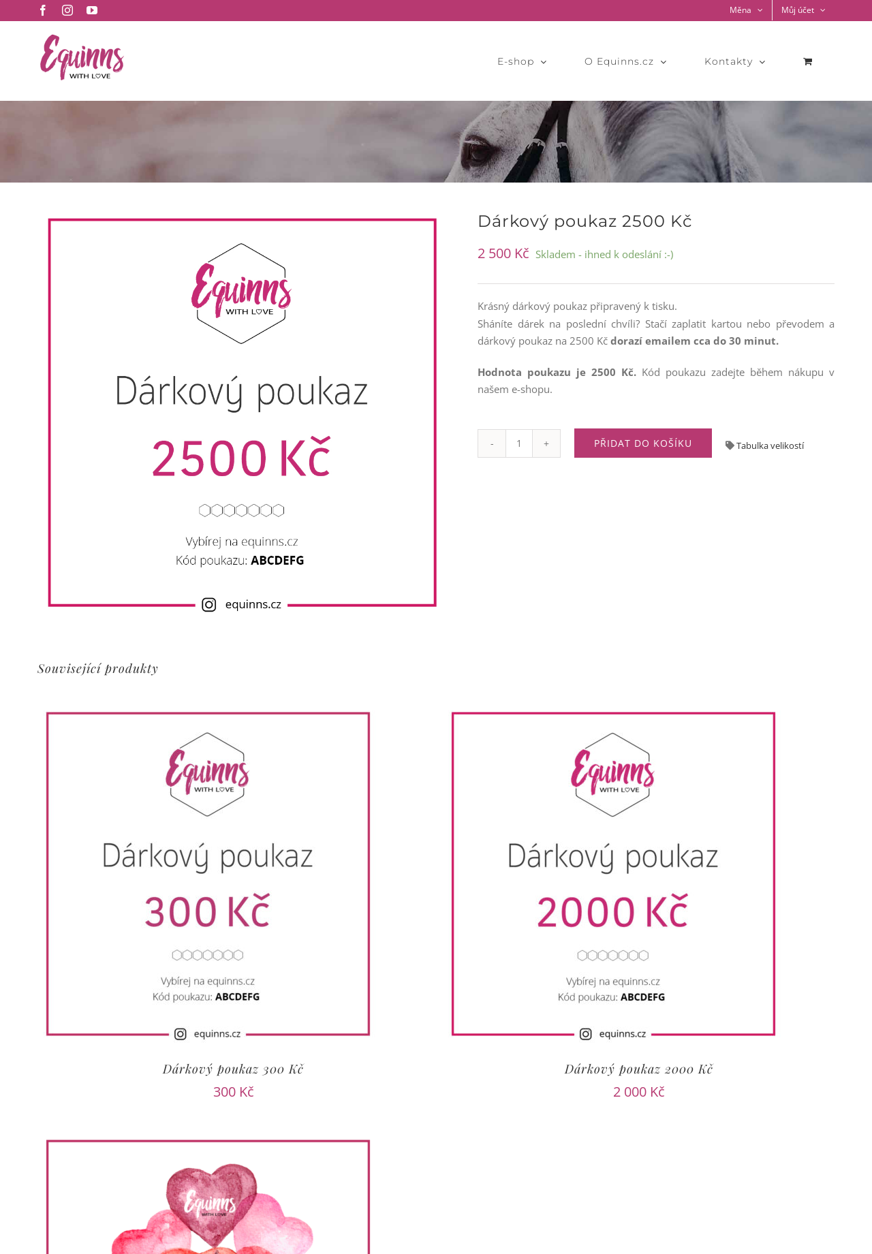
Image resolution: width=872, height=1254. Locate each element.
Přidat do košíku (643, 443)
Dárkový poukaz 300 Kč (233, 1069)
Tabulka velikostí (769, 445)
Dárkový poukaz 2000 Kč (639, 1069)
